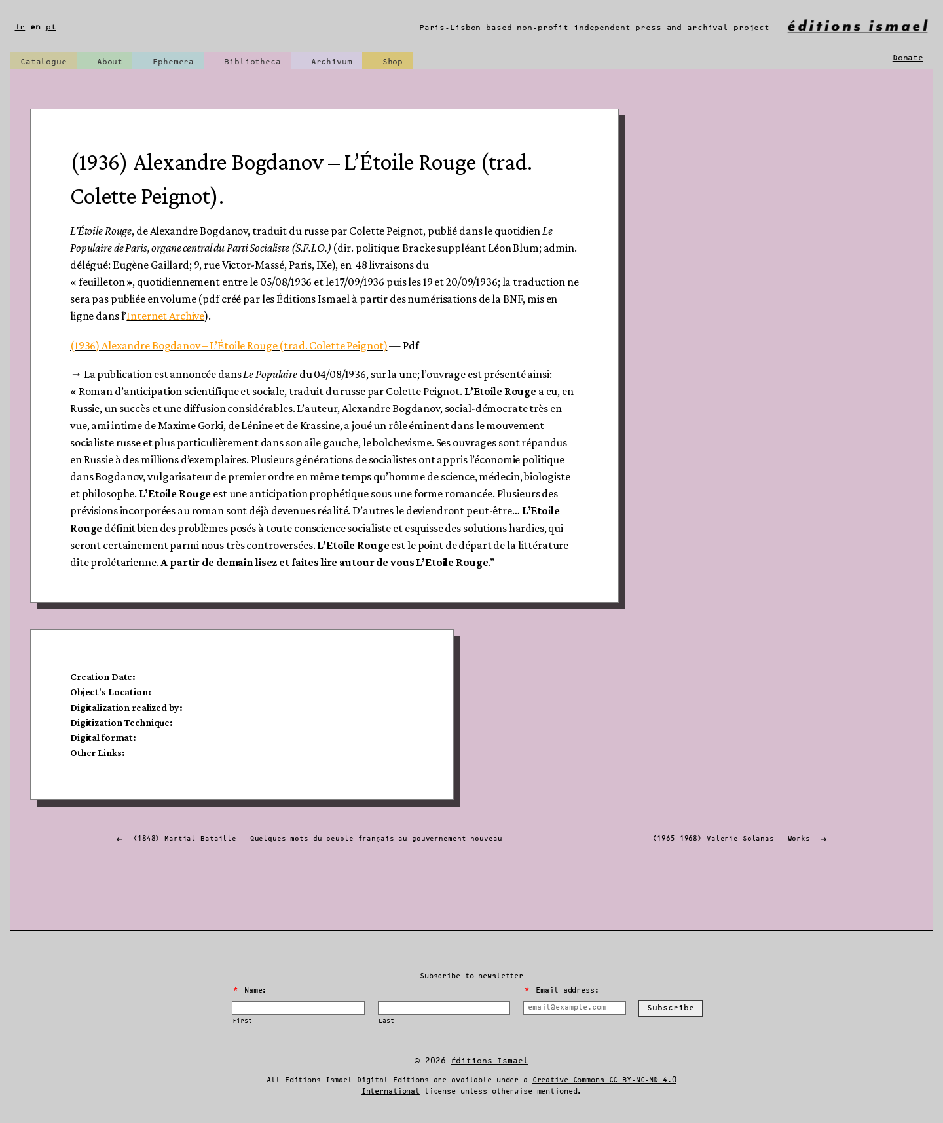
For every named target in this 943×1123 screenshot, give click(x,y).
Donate (908, 58)
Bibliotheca (252, 62)
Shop (392, 62)
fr (20, 27)
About (109, 62)
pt (51, 27)
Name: (250, 990)
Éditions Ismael (489, 1061)
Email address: (562, 990)
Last (386, 1021)
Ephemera (173, 62)
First (241, 1021)
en (35, 27)
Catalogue (43, 62)
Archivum (331, 62)
